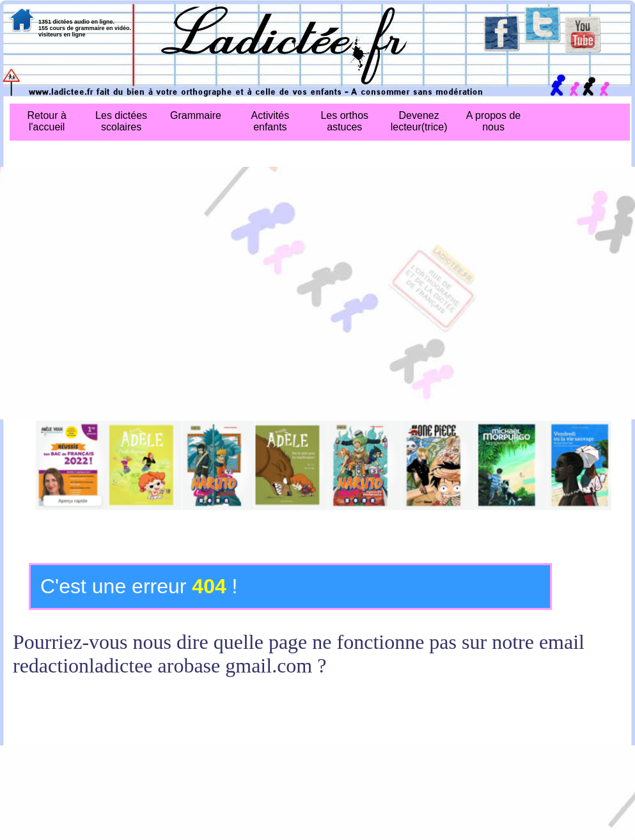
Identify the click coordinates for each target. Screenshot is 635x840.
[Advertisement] (120, 293)
